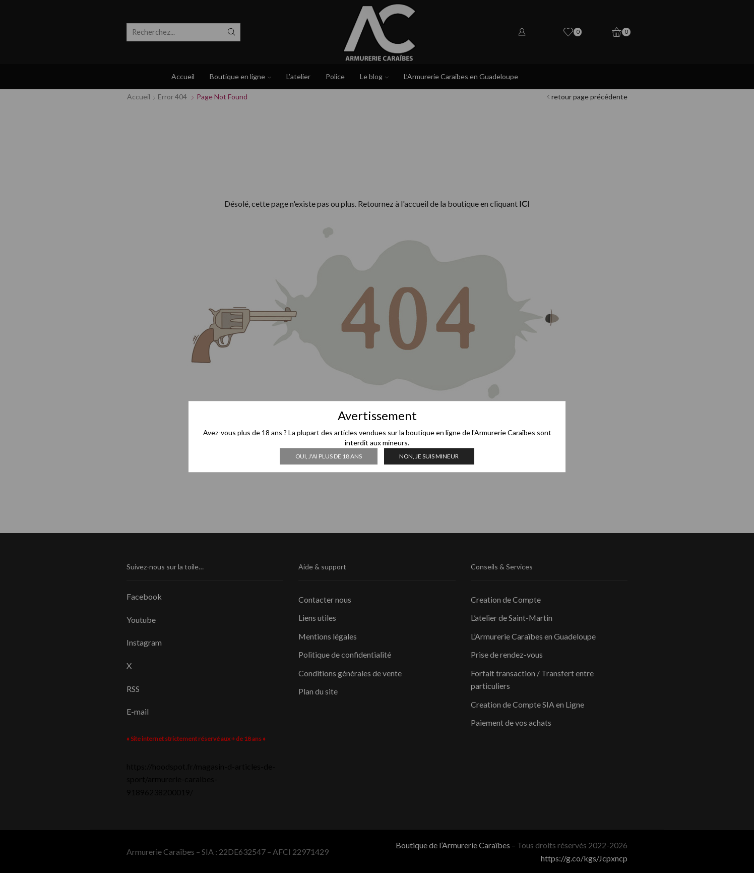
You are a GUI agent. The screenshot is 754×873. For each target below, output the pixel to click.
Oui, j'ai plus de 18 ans (328, 456)
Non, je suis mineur (429, 456)
